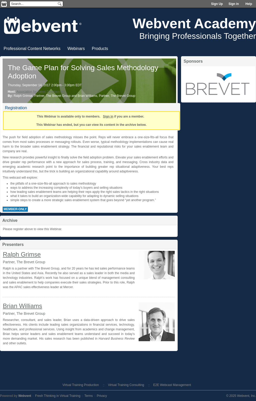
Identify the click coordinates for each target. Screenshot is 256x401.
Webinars (76, 48)
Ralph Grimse (22, 254)
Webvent (24, 396)
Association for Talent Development (40, 91)
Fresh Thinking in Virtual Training (57, 396)
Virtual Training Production (81, 385)
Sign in (234, 4)
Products (100, 48)
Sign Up (217, 4)
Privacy (102, 396)
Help (248, 4)
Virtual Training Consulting (126, 385)
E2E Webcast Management (172, 385)
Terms (88, 396)
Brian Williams (22, 305)
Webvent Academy (194, 23)
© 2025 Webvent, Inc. (241, 396)
